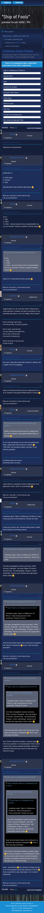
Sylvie (23, 43)
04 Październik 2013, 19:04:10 (11, 212)
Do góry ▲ (30, 903)
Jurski (12, 134)
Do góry (5, 889)
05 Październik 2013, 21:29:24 (11, 479)
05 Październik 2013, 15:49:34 (11, 417)
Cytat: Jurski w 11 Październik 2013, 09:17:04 (20, 602)
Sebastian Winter (17, 157)
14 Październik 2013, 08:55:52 (11, 672)
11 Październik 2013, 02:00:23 (11, 511)
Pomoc (13, 903)
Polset (12, 503)
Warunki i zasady (21, 903)
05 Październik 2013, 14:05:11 (11, 385)
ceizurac (13, 296)
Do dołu (5, 127)
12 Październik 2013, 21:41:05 (11, 596)
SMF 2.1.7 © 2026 (17, 908)
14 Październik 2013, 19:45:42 (11, 771)
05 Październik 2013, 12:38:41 (11, 357)
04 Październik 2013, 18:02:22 (11, 168)
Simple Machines (27, 908)
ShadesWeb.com (27, 910)
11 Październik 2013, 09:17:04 (11, 543)
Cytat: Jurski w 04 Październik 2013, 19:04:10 (20, 253)
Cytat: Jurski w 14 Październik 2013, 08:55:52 (20, 777)
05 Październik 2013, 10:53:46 (11, 304)
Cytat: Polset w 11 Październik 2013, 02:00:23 (20, 549)
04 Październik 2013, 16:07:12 (11, 142)
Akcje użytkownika (34, 128)
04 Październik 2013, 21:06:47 (11, 247)
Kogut (12, 349)
